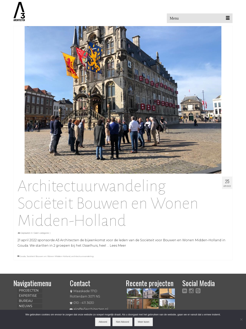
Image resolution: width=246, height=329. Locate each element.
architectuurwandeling (82, 256)
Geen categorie (41, 233)
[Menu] (200, 18)
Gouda (22, 256)
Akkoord (103, 322)
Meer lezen (143, 322)
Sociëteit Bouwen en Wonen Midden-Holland (48, 256)
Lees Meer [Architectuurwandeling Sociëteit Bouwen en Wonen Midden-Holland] (118, 245)
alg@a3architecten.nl (89, 309)
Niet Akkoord (122, 322)
